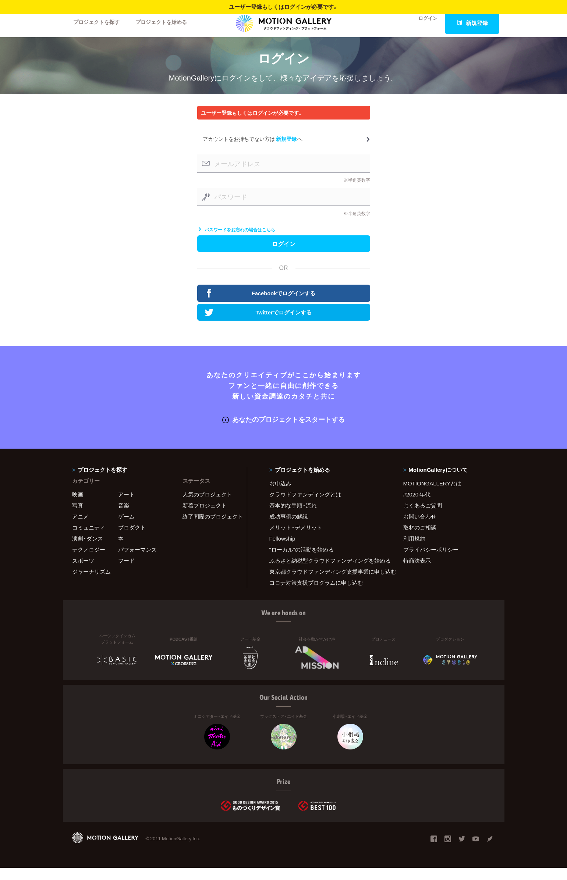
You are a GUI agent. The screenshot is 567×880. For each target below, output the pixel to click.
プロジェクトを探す (99, 23)
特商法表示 (417, 573)
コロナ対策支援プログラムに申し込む (316, 595)
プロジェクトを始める (167, 23)
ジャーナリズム (91, 584)
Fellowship (282, 550)
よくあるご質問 (422, 517)
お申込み (280, 495)
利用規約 (414, 550)
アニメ (80, 528)
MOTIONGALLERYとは (432, 495)
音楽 (123, 517)
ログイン (423, 23)
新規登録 (472, 23)
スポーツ (83, 573)
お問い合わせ (419, 528)
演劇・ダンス (87, 550)
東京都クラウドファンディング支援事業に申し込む (327, 584)
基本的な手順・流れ (293, 517)
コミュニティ (88, 539)
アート (126, 506)
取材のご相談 (419, 539)
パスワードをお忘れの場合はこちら (236, 238)
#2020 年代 (417, 506)
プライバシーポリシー (430, 561)
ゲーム (126, 528)
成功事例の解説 (288, 528)
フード (126, 573)
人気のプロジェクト (207, 506)
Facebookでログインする (261, 305)
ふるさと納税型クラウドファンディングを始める (327, 573)
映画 (77, 506)
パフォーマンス (137, 561)
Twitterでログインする (259, 325)
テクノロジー (88, 561)
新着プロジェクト (204, 517)
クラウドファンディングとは (305, 506)
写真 (77, 517)
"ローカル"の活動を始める (301, 561)
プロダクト (132, 539)
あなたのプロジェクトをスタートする (283, 432)
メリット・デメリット (295, 539)
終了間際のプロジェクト (210, 528)
